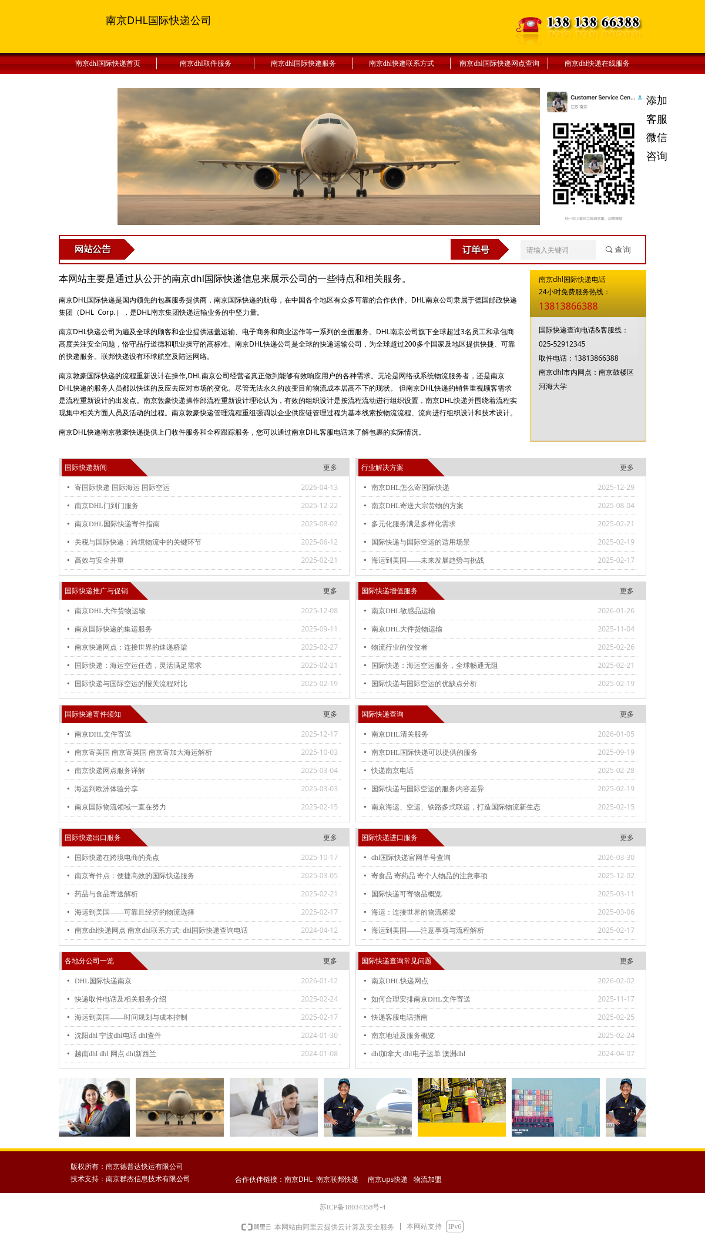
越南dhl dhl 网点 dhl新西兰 (115, 1054)
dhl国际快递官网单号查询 (411, 857)
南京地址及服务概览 (403, 1035)
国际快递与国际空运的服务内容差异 (427, 789)
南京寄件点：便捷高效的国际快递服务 (134, 876)
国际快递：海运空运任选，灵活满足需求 (138, 665)
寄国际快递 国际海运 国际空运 (122, 487)
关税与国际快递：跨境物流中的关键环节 (138, 542)
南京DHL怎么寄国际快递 (410, 487)
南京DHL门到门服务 (107, 506)
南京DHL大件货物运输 (110, 611)
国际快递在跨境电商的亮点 (117, 857)
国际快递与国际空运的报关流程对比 (131, 684)
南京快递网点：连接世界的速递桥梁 (131, 647)
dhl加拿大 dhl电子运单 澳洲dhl (418, 1054)
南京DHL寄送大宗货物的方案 (417, 506)
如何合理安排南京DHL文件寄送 (421, 999)
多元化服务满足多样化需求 (413, 524)
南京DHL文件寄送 (103, 734)
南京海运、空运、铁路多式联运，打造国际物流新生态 (455, 807)
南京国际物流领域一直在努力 (120, 807)
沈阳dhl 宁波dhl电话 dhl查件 (118, 1035)
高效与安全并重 (99, 560)
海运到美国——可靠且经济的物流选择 (134, 912)
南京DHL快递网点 (399, 981)
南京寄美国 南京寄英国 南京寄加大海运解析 (143, 752)
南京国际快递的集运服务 (113, 629)
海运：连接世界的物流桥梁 (413, 912)
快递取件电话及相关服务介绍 (120, 999)
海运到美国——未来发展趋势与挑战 (427, 560)
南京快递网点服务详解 (110, 771)
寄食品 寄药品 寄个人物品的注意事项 (429, 876)
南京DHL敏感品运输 (403, 611)
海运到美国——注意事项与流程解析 (427, 930)
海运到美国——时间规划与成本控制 (131, 1017)
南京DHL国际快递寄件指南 (117, 524)
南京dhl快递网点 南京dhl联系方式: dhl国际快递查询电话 (161, 930)
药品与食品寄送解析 (106, 894)
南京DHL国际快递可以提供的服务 (424, 752)
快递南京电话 (392, 771)
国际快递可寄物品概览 (406, 894)
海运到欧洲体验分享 (106, 789)
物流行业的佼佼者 (399, 647)
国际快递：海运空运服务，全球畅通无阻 (434, 665)
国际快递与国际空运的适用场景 (420, 542)
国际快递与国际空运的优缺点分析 (424, 684)
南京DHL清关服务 (399, 734)
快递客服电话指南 (399, 1017)
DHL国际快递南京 (103, 981)
